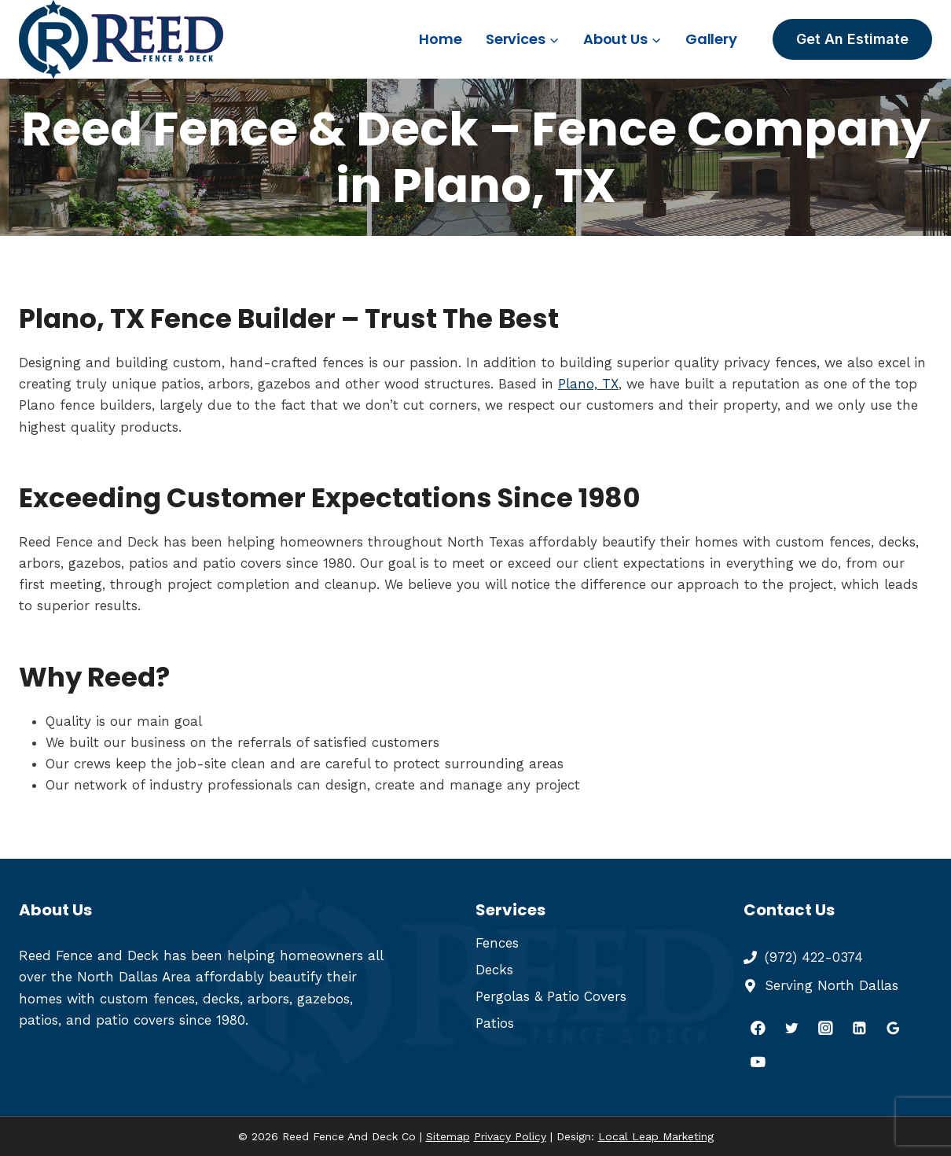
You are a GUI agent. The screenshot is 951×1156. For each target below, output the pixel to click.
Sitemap (448, 1136)
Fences (497, 943)
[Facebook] (758, 1027)
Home (440, 39)
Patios (495, 1023)
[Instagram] (825, 1027)
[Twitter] (791, 1027)
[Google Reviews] (893, 1027)
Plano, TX (588, 384)
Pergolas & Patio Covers (551, 996)
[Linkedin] (859, 1027)
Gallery (711, 39)
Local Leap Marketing (656, 1136)
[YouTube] (758, 1061)
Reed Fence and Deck (89, 955)
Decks (494, 969)
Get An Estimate (852, 39)
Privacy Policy (510, 1136)
